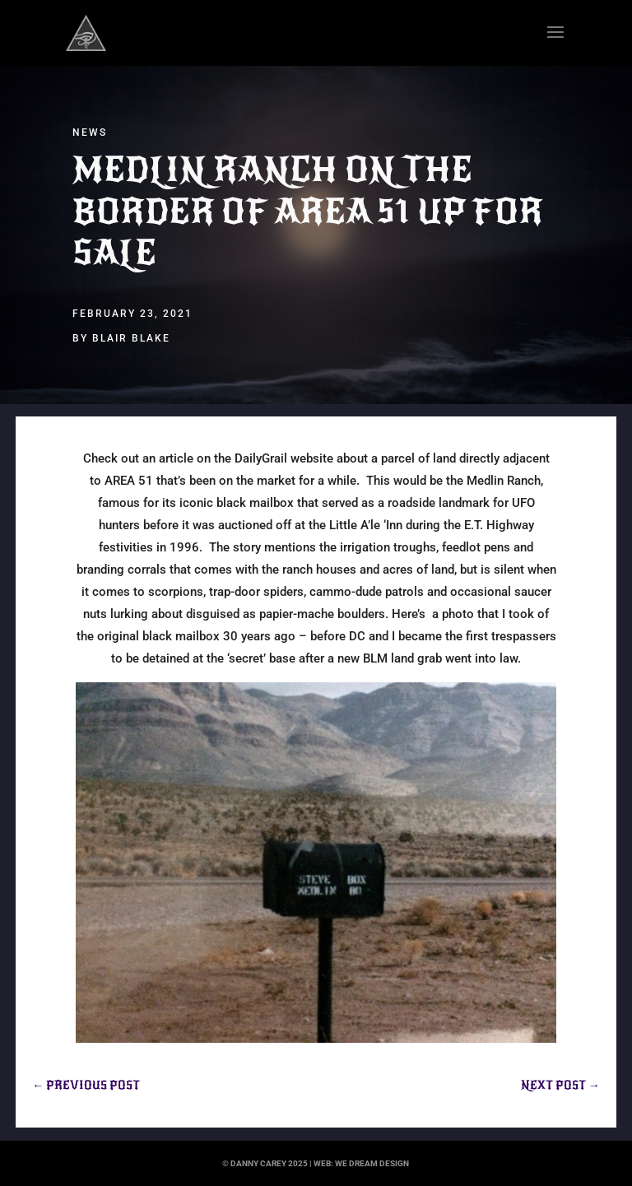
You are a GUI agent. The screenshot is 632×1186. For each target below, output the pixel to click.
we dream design (372, 1163)
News (89, 132)
